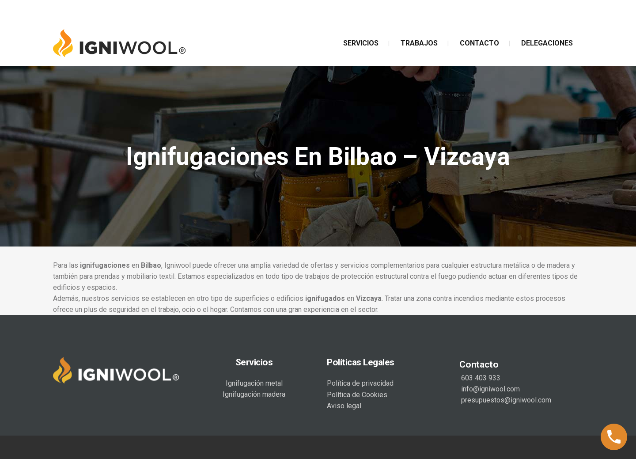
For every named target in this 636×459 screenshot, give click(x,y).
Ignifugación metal (254, 383)
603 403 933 (479, 378)
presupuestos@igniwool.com (505, 400)
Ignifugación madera (254, 394)
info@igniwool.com (489, 389)
